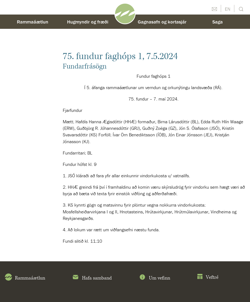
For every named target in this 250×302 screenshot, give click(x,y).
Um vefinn (154, 278)
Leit (240, 8)
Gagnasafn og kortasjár (162, 22)
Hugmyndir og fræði (87, 22)
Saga (217, 22)
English (227, 8)
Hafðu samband (214, 8)
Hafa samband (92, 278)
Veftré (207, 277)
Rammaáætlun (32, 22)
